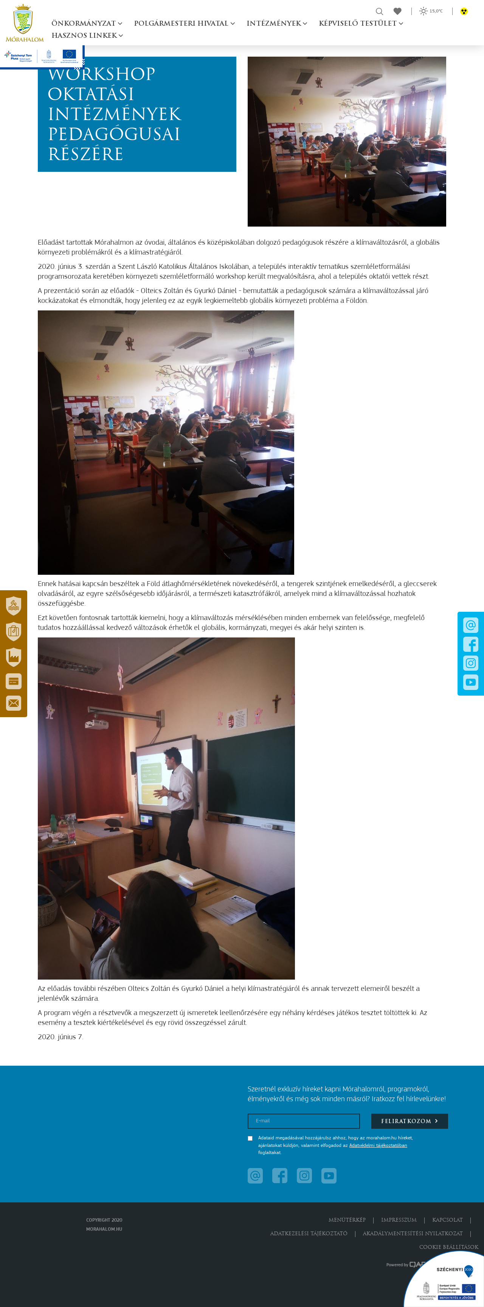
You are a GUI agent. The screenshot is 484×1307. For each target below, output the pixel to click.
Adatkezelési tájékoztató (308, 1233)
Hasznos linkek (84, 36)
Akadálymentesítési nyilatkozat (413, 1233)
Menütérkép (347, 1220)
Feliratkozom (409, 1121)
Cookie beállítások (448, 1247)
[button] (14, 606)
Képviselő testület (359, 24)
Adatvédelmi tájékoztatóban (378, 1145)
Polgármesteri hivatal (182, 24)
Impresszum (399, 1220)
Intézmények (274, 24)
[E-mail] (304, 1121)
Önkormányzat (84, 24)
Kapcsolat (447, 1220)
